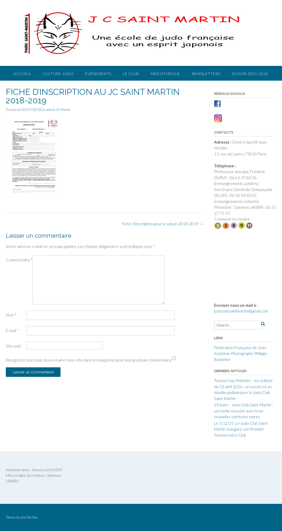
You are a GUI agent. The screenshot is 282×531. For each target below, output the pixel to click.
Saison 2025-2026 (250, 73)
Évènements (98, 73)
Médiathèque (165, 73)
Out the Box (29, 517)
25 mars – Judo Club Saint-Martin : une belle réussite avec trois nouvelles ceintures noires (243, 410)
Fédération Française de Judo (240, 347)
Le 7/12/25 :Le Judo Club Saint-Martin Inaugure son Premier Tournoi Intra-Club (241, 429)
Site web (13, 346)
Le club (131, 73)
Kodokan (222, 353)
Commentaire (19, 259)
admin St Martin (58, 109)
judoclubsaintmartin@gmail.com (241, 311)
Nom (11, 315)
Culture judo (58, 73)
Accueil (22, 73)
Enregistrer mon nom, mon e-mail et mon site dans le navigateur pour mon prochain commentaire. (89, 360)
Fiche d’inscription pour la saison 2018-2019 (162, 223)
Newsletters (206, 73)
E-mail (12, 330)
